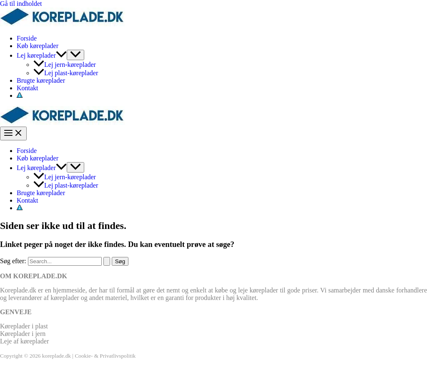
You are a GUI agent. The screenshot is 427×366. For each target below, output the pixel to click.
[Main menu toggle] (13, 133)
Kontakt (27, 88)
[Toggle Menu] (75, 55)
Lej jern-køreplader (64, 64)
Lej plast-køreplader (65, 72)
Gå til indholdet (21, 3)
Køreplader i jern (22, 333)
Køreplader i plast (24, 326)
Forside (27, 38)
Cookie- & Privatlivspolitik (105, 356)
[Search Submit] (106, 261)
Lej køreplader (42, 55)
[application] (61, 55)
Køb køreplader (37, 45)
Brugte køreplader (41, 80)
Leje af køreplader (24, 341)
